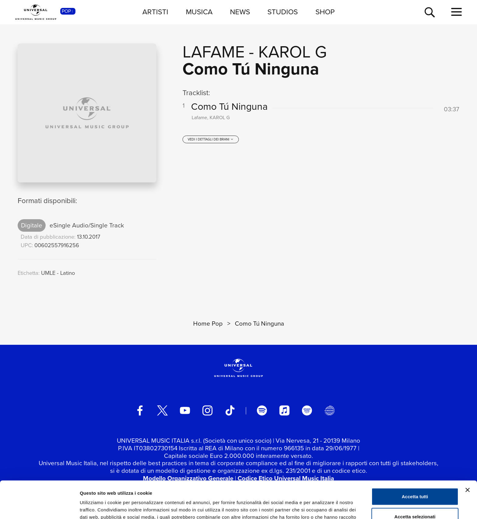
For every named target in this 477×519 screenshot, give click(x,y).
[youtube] (185, 410)
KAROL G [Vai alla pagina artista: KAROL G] (292, 52)
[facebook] (140, 410)
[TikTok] (230, 410)
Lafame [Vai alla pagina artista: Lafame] (214, 52)
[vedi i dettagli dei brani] (210, 139)
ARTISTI (155, 11)
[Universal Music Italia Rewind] (329, 410)
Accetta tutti (415, 459)
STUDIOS (282, 11)
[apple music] (284, 410)
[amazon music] (307, 410)
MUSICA (199, 11)
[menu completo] (456, 12)
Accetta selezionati (414, 479)
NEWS (240, 11)
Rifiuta (415, 499)
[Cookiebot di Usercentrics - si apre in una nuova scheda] (39, 507)
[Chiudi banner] (467, 453)
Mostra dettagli (320, 507)
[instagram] (207, 410)
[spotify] (262, 410)
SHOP (325, 11)
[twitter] (162, 410)
